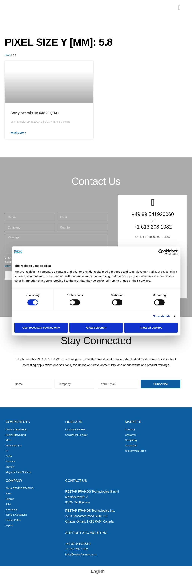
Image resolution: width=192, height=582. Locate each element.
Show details (161, 316)
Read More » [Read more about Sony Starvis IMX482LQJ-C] (18, 132)
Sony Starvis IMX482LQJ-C (34, 113)
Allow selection (96, 327)
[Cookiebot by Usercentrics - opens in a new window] (161, 252)
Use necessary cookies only (41, 327)
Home (8, 55)
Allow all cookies (151, 327)
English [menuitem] (97, 571)
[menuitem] (96, 571)
